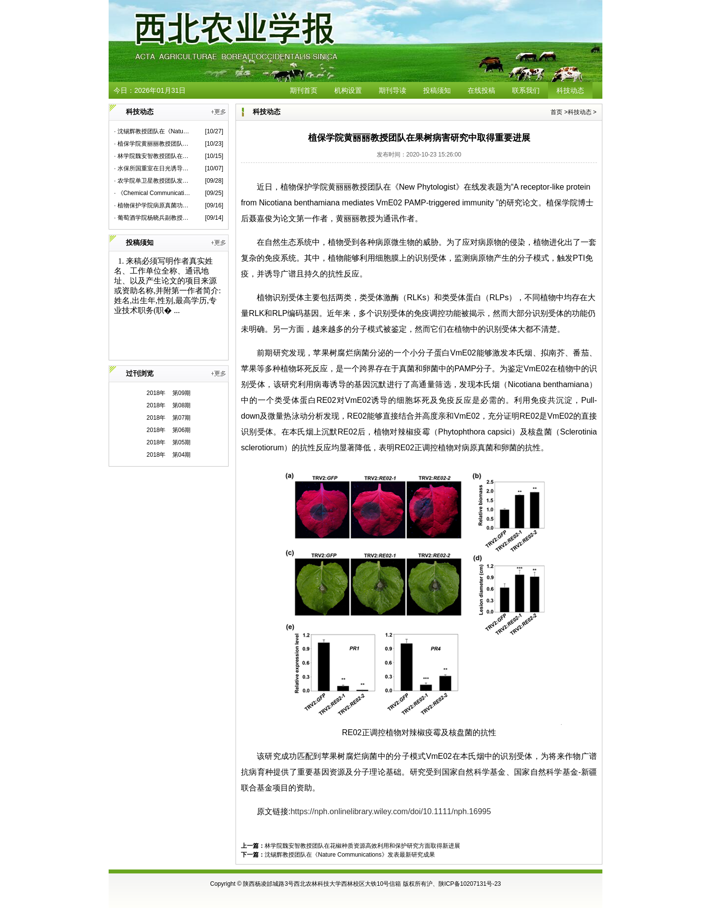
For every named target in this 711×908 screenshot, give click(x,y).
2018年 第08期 (169, 405)
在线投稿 (481, 90)
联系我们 (526, 90)
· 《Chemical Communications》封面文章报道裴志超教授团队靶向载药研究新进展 (152, 193)
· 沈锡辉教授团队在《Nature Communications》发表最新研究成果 (152, 131)
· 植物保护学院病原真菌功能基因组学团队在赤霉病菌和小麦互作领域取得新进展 (152, 205)
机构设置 (348, 90)
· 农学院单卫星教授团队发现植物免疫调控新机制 (152, 180)
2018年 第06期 (169, 430)
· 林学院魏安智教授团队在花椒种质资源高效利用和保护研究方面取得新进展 (152, 156)
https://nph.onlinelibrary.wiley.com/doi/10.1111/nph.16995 (390, 811)
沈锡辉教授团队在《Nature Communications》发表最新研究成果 (350, 854)
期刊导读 (392, 90)
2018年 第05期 (169, 442)
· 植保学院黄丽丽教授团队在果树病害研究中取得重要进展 (152, 143)
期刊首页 (303, 90)
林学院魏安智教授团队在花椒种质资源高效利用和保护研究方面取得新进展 (362, 845)
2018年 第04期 (169, 454)
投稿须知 (437, 90)
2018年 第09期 (169, 393)
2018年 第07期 (169, 417)
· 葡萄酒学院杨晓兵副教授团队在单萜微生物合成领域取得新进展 (152, 217)
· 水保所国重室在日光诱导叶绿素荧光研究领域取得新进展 (152, 168)
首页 (556, 112)
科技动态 (570, 90)
